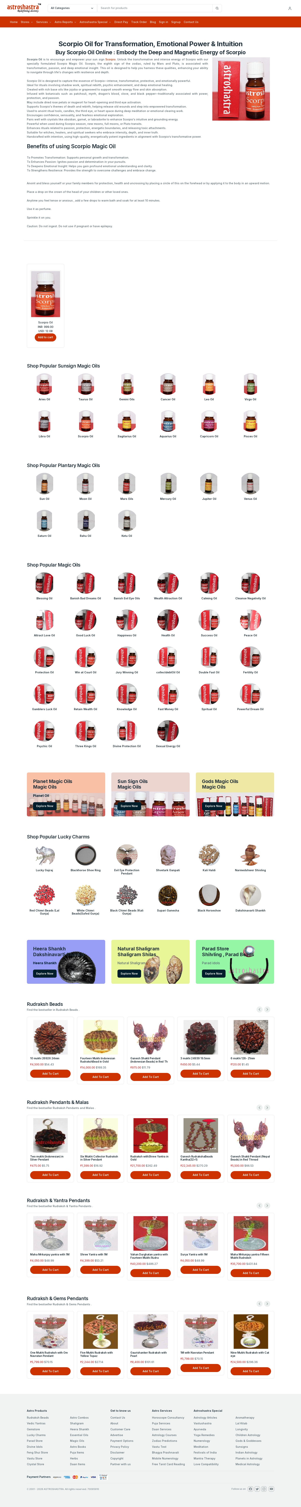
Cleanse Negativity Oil (250, 598)
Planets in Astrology (249, 1458)
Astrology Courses (164, 1435)
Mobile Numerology (165, 1458)
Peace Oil (250, 635)
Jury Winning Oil (127, 672)
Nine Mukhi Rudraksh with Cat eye (250, 1354)
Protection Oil (44, 672)
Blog (153, 22)
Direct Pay (121, 22)
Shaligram (77, 1423)
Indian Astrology (246, 1452)
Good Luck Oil (85, 635)
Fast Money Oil (168, 709)
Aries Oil (44, 399)
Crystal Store (35, 1464)
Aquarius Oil (168, 436)
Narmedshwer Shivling (250, 870)
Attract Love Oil (44, 635)
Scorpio (110, 59)
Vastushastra (203, 1423)
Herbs (74, 1458)
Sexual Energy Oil (168, 746)
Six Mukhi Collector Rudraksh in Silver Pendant (99, 1158)
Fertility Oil (250, 672)
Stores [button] (25, 22)
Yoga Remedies (204, 1435)
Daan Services (161, 1429)
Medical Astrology (248, 1464)
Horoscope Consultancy (168, 1417)
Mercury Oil (168, 498)
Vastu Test (159, 1446)
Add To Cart (50, 1073)
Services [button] (42, 22)
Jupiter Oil (209, 498)
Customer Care (120, 1429)
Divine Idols (35, 1446)
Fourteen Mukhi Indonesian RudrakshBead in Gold (97, 1060)
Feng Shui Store (37, 1452)
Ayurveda (200, 1429)
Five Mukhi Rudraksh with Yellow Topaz (96, 1354)
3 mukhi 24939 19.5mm (195, 1058)
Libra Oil (44, 436)
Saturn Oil (44, 535)
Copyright (116, 1458)
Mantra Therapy (204, 1458)
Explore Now (44, 806)
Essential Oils (79, 1435)
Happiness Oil (126, 635)
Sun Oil (44, 498)
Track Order (139, 22)
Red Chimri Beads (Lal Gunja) (44, 912)
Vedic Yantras (36, 1423)
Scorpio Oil (85, 436)
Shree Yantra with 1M (93, 1254)
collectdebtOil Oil (168, 672)
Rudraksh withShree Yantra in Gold (149, 1158)
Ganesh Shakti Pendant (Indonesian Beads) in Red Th (149, 1060)
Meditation (201, 1446)
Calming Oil (209, 598)
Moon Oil (85, 498)
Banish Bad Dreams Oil (85, 598)
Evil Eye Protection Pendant (126, 872)
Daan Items (77, 1464)
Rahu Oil (85, 535)
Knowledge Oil (127, 709)
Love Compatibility (206, 1464)
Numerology (202, 1440)
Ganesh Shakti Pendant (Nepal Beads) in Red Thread (250, 1158)
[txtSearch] (155, 8)
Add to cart (45, 337)
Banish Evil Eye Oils (127, 598)
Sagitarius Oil (127, 436)
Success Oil (209, 635)
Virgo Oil (250, 399)
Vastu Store (34, 1458)
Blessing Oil (44, 598)
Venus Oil (250, 498)
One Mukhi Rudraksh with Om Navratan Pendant (49, 1354)
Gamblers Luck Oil (44, 709)
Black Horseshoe (209, 910)
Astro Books (78, 1446)
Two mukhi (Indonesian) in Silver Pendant (47, 1158)
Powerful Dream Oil (250, 709)
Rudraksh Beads (38, 1417)
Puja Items (77, 1452)
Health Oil (168, 635)
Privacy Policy (119, 1446)
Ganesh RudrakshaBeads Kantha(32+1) (196, 1158)
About (114, 1423)
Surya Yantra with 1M (193, 1254)
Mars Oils (126, 498)
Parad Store (35, 1440)
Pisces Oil (250, 436)
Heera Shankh (79, 1429)
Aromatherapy (245, 1417)
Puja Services (161, 1423)
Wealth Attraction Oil (168, 598)
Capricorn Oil (209, 436)
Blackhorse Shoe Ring (86, 870)
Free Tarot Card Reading (168, 1464)
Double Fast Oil (209, 672)
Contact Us (191, 22)
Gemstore (33, 1429)
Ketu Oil (127, 535)
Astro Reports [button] (64, 22)
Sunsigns (242, 1446)
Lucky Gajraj (44, 870)
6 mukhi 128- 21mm (243, 1058)
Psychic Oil (44, 746)
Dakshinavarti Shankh (250, 910)
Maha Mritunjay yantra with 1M (49, 1254)
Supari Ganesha (168, 910)
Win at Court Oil (85, 672)
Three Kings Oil (85, 746)
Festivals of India (205, 1452)
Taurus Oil (86, 399)
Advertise (116, 1435)
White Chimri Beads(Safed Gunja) (85, 912)
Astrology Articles (205, 1417)
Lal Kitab (241, 1423)
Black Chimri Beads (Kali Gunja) (126, 912)
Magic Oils (77, 1440)
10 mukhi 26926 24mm (44, 1058)
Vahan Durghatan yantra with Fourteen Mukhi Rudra (149, 1256)
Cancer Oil (168, 399)
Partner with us (120, 1464)
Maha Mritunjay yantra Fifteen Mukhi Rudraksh (250, 1256)
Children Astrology (248, 1435)
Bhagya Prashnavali (165, 1452)
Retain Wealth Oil (85, 709)
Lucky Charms (36, 1435)
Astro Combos (79, 1417)
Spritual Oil (209, 709)
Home (14, 22)
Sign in (163, 22)
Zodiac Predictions (164, 1440)
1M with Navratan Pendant (197, 1352)
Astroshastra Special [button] (94, 22)
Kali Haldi (209, 870)
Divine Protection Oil (127, 746)
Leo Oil (209, 399)
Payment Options (121, 1440)
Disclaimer (117, 1452)
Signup (176, 22)
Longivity (242, 1429)
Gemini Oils (127, 399)
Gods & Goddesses (248, 1440)
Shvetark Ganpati (168, 870)
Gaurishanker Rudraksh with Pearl (148, 1354)
